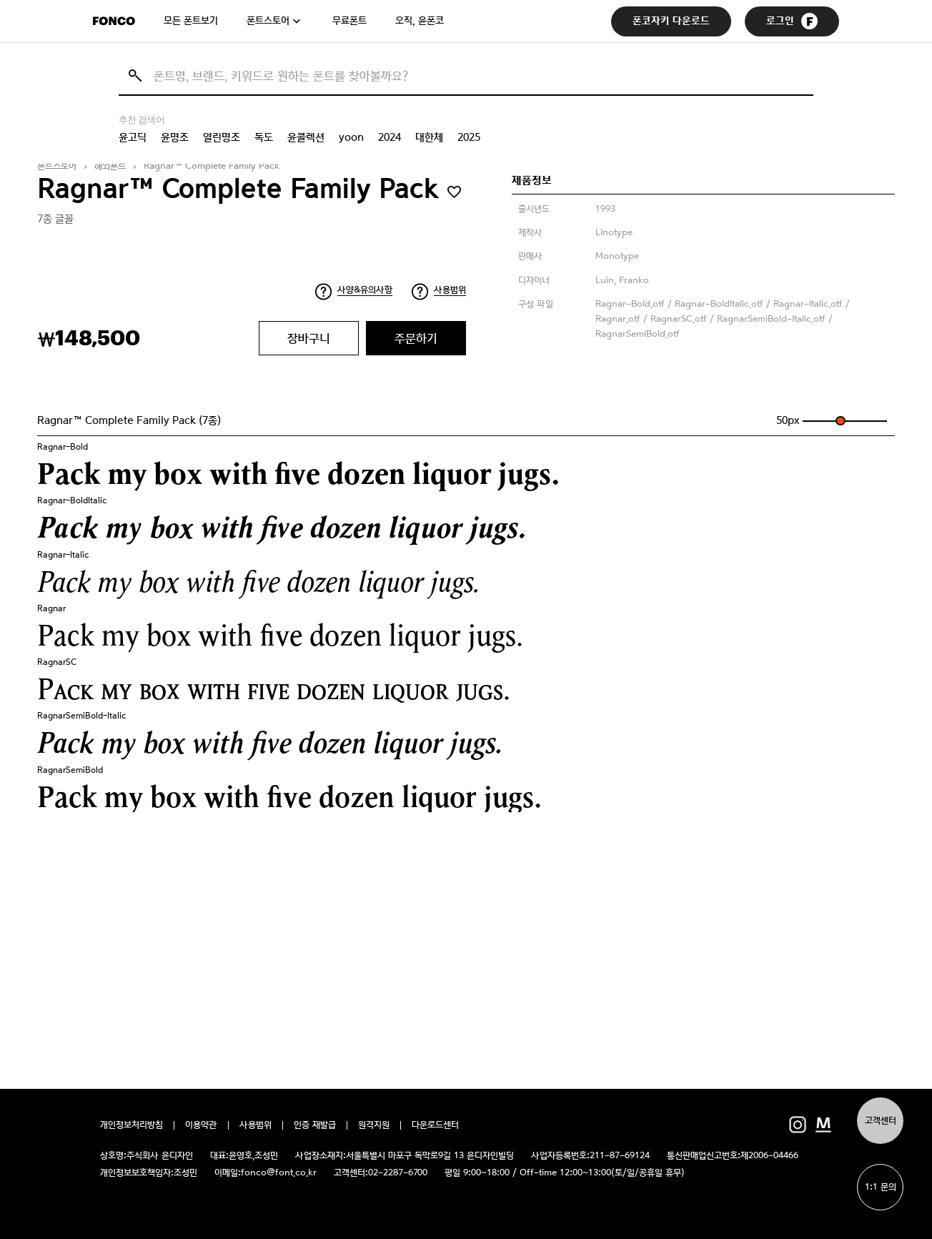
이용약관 (201, 1125)
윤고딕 (133, 137)
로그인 (792, 21)
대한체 (429, 137)
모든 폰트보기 (191, 20)
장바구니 (308, 338)
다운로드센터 (435, 1125)
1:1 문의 (880, 1187)
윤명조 (175, 137)
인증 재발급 (315, 1125)
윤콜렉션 (305, 137)
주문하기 (416, 338)
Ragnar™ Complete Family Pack (211, 166)
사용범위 (450, 290)
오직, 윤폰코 (419, 20)
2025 (468, 137)
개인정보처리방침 (131, 1125)
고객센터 (880, 1120)
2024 (389, 137)
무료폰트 (349, 20)
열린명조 (221, 137)
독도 (263, 137)
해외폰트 (110, 166)
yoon (351, 137)
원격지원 (374, 1125)
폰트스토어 (268, 20)
